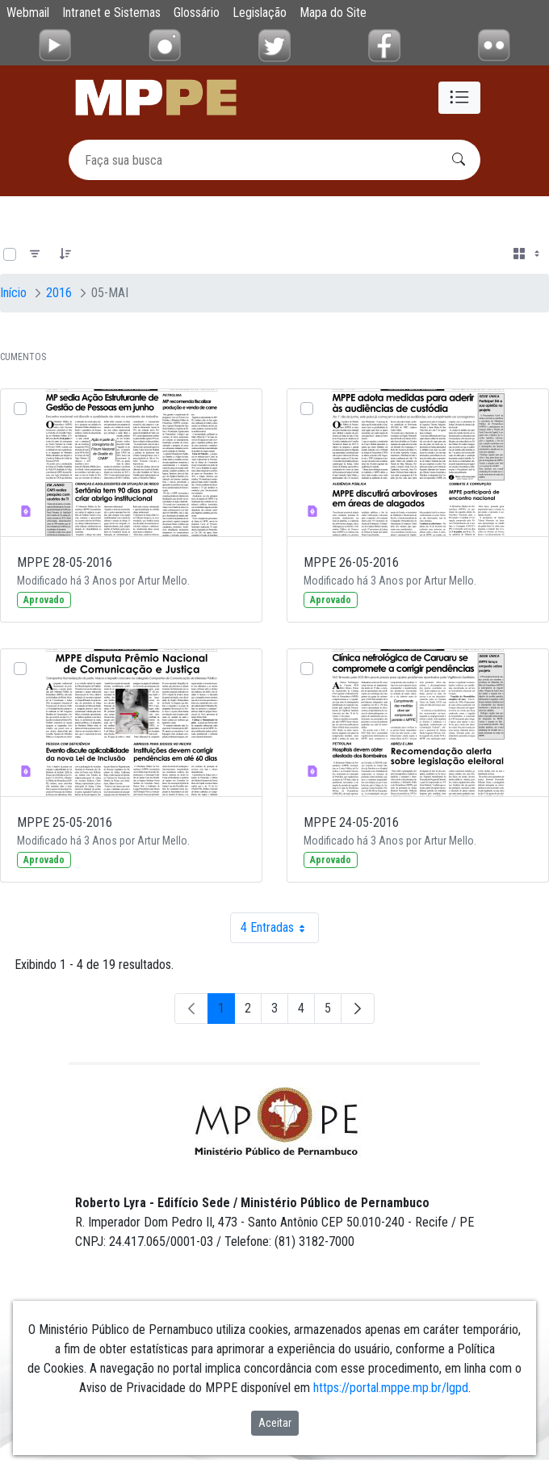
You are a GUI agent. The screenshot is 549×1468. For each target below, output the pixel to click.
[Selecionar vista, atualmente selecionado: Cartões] (528, 254)
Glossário (197, 12)
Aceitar (274, 1422)
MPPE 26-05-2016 (351, 562)
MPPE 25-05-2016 (64, 822)
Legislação (260, 12)
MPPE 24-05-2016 (351, 822)
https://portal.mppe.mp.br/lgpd (390, 1387)
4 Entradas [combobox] (280, 927)
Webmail (27, 12)
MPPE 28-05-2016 (64, 562)
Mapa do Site (333, 12)
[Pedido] (65, 254)
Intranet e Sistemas (111, 12)
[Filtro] (35, 254)
